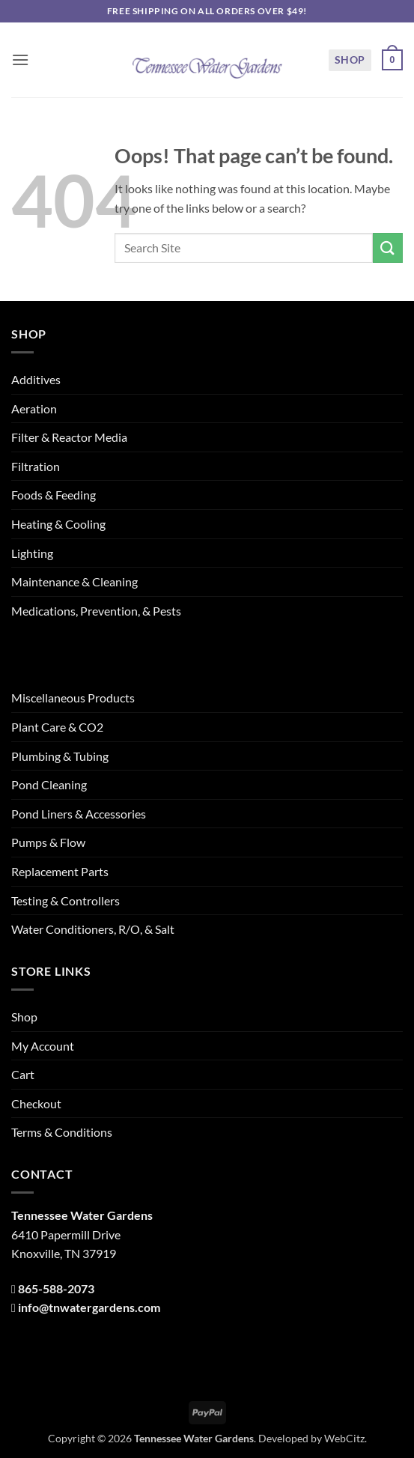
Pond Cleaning (49, 784)
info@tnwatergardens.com (89, 1307)
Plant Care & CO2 (57, 727)
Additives (36, 379)
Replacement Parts (60, 871)
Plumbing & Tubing (60, 756)
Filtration (35, 466)
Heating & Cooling (58, 524)
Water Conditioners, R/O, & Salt (92, 929)
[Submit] (388, 247)
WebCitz (344, 1438)
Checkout (36, 1103)
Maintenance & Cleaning (74, 581)
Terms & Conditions (61, 1132)
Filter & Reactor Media (69, 437)
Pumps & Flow (48, 842)
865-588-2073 (56, 1288)
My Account (42, 1046)
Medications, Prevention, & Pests (96, 611)
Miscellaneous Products (73, 697)
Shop (350, 59)
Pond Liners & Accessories (78, 814)
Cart (22, 1074)
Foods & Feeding (53, 494)
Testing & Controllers (65, 900)
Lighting (32, 553)
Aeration (34, 408)
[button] (20, 59)
